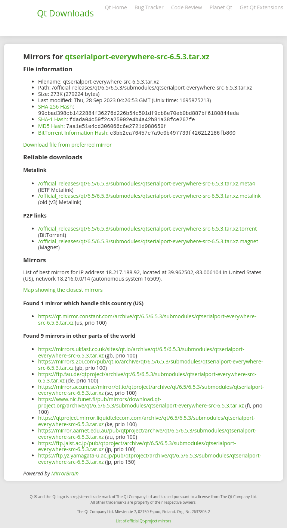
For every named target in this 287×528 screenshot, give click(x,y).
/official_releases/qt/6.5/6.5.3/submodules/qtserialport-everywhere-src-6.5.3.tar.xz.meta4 (146, 181)
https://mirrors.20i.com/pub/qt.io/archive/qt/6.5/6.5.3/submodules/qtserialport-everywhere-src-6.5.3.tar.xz (150, 363)
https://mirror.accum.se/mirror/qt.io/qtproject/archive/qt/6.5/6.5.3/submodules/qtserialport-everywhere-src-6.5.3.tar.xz (151, 388)
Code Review (186, 7)
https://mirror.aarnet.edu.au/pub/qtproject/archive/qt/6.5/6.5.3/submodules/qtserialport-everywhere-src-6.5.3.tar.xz (147, 432)
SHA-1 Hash (52, 118)
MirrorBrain (64, 471)
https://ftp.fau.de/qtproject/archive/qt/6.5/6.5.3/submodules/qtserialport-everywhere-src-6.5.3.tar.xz (147, 375)
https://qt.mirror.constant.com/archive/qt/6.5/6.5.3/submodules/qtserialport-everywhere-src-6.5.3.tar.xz (147, 318)
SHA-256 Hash (55, 106)
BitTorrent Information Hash (72, 131)
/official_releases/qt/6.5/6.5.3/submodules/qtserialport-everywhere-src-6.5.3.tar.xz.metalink (149, 194)
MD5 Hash (51, 125)
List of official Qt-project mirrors (144, 519)
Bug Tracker (149, 7)
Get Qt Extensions (261, 7)
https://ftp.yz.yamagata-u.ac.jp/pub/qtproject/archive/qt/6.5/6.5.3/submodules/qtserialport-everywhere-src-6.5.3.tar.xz (149, 457)
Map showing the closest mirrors (63, 288)
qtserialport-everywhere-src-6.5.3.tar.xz (137, 56)
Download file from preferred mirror (67, 143)
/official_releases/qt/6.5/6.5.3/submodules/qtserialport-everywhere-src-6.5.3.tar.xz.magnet (148, 239)
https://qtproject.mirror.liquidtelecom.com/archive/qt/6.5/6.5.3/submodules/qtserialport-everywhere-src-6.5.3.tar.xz (146, 419)
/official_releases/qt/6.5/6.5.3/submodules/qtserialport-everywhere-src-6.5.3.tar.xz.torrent (147, 227)
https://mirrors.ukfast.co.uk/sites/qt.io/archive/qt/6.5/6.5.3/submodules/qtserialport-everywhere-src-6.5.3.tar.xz (141, 350)
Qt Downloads (65, 13)
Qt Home (116, 7)
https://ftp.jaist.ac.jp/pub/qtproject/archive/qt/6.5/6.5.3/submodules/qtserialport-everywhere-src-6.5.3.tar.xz (137, 445)
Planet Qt (221, 7)
